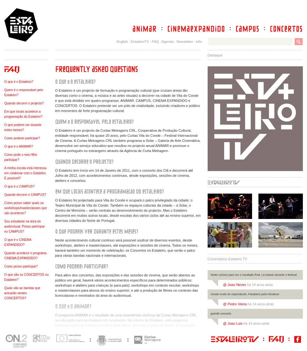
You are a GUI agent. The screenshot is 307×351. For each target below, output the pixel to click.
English (122, 41)
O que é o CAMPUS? (19, 186)
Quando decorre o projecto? (24, 103)
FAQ (155, 41)
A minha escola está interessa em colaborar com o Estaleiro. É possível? (25, 173)
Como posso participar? (21, 266)
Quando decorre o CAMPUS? (25, 194)
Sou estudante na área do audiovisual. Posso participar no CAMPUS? (24, 226)
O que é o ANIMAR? (18, 146)
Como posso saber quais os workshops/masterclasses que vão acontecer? (25, 208)
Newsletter (185, 41)
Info (199, 41)
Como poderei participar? (22, 138)
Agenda (168, 41)
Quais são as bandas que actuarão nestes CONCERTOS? (22, 293)
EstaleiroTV (140, 41)
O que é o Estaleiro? (18, 81)
